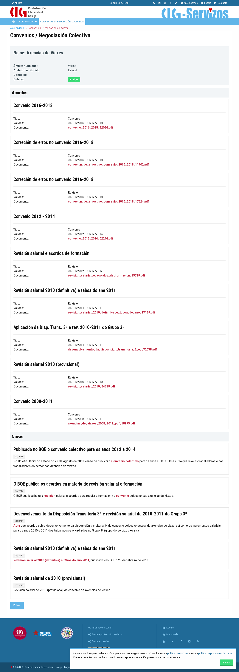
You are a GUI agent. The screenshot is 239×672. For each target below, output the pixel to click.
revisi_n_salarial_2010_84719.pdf (91, 386)
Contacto (220, 3)
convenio (122, 496)
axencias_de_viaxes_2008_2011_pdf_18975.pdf (101, 423)
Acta (17, 525)
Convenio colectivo (125, 461)
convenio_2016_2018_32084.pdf (90, 127)
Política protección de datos (105, 634)
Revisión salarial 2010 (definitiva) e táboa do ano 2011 (51, 560)
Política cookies (98, 641)
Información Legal (99, 627)
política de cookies (177, 653)
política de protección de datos (215, 653)
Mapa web (170, 634)
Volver (17, 605)
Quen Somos (189, 3)
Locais (206, 3)
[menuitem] (13, 21)
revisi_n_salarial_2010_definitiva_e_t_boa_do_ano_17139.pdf (111, 312)
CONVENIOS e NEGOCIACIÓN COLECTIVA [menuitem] (62, 21)
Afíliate (17, 3)
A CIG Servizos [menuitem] (26, 21)
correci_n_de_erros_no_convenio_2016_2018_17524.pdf (108, 201)
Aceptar (226, 662)
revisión (49, 496)
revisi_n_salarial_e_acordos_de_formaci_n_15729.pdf (106, 275)
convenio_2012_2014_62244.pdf (90, 238)
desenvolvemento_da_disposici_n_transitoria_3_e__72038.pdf (112, 349)
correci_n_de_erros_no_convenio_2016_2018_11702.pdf (108, 164)
